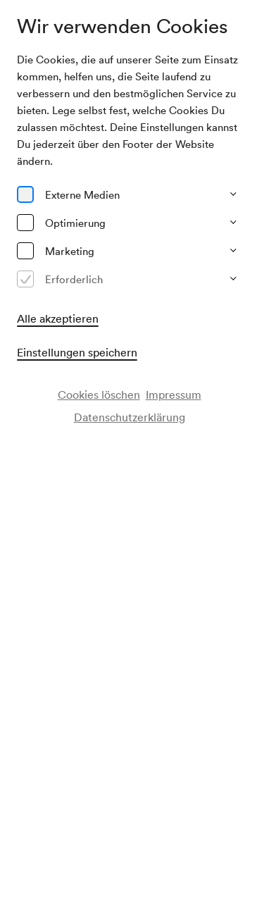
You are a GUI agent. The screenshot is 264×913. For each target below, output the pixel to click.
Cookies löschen (99, 394)
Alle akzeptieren (58, 318)
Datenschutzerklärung (129, 417)
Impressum (173, 394)
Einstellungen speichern (77, 352)
